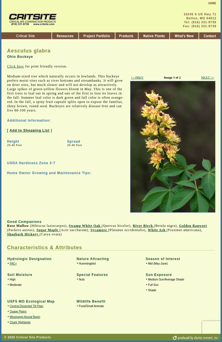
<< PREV (137, 77)
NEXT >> (207, 77)
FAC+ (13, 263)
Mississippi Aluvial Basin (25, 316)
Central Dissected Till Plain (26, 306)
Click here (15, 66)
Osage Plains (18, 311)
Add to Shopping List (29, 130)
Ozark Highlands (20, 322)
